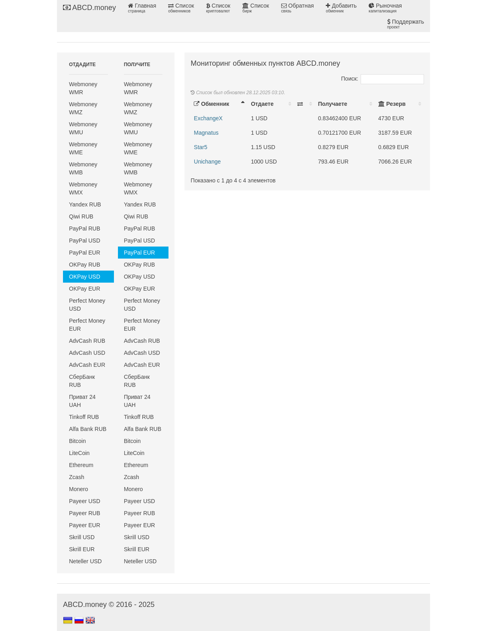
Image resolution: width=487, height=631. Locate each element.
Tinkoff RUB (84, 417)
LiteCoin (79, 453)
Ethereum (81, 465)
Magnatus (206, 132)
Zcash (76, 477)
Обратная (297, 8)
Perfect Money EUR (87, 325)
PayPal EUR (84, 252)
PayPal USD (84, 240)
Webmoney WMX (83, 188)
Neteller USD (85, 561)
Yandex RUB (85, 204)
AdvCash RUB (87, 341)
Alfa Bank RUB (87, 429)
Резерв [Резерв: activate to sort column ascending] (392, 104)
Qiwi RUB (81, 216)
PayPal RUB (84, 228)
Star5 (200, 147)
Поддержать (405, 24)
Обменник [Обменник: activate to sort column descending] (211, 104)
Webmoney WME (83, 148)
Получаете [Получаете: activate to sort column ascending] (332, 104)
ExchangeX (208, 118)
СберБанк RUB (82, 381)
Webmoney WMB (83, 168)
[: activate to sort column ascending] (304, 104)
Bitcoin (77, 441)
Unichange (207, 161)
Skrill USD (82, 537)
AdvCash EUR (87, 365)
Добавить (341, 8)
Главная (142, 8)
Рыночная (385, 8)
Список (181, 8)
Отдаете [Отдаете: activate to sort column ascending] (262, 104)
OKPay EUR (84, 288)
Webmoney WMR (83, 88)
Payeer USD (84, 501)
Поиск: (382, 78)
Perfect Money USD (87, 304)
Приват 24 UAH (82, 401)
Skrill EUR (82, 549)
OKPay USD (84, 276)
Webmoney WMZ (83, 108)
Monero (78, 489)
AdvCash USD (87, 353)
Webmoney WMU (83, 128)
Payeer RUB (84, 513)
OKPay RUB (84, 264)
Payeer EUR (84, 525)
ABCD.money (89, 8)
